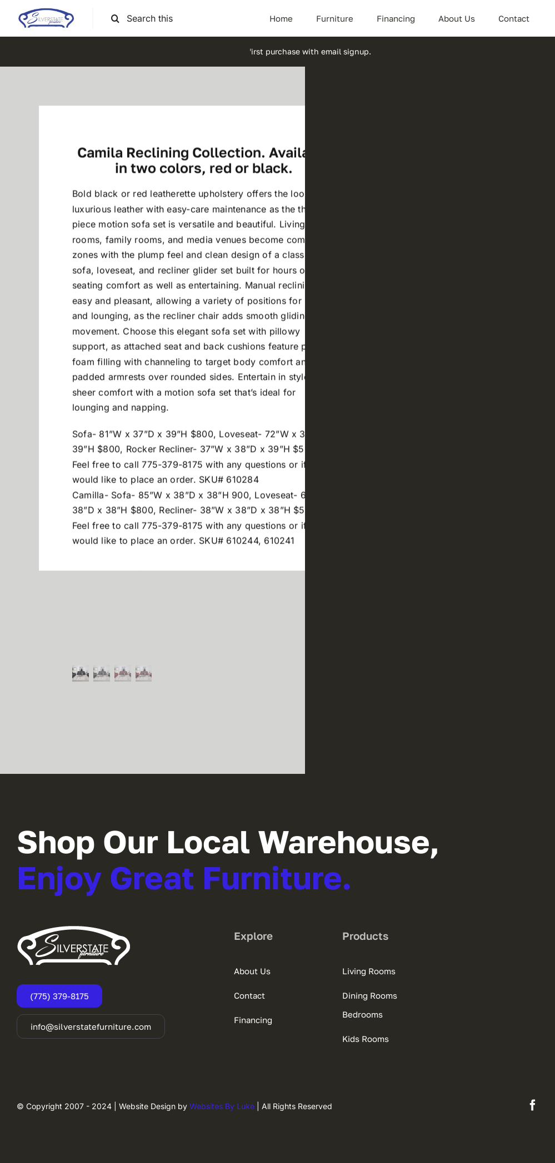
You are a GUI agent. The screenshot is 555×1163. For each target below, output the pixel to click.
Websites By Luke (221, 1106)
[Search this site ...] (147, 18)
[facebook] (532, 1105)
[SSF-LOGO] (46, 12)
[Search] (115, 18)
